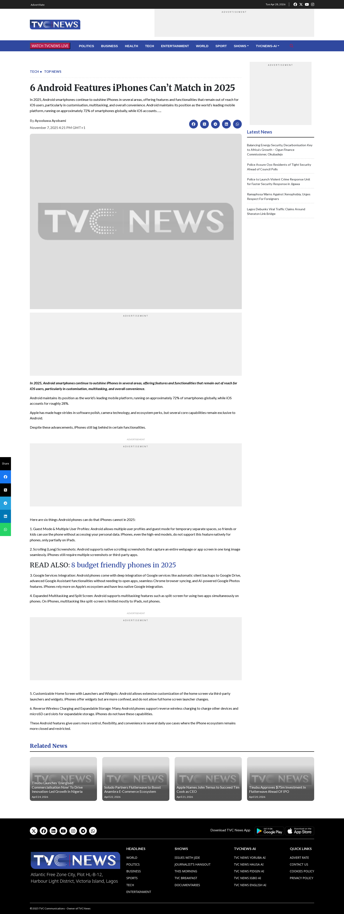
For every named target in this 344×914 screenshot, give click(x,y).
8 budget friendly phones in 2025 (123, 565)
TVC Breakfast (186, 878)
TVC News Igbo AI (247, 878)
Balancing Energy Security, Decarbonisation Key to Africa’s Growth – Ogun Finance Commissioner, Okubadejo (279, 149)
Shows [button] (240, 46)
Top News (52, 71)
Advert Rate (38, 4)
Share (5, 463)
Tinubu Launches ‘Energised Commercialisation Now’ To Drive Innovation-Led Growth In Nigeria (57, 787)
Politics (86, 46)
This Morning (186, 871)
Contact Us (299, 864)
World (202, 46)
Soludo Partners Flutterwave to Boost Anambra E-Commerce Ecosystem (132, 789)
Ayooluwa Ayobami (50, 120)
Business (109, 46)
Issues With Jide (187, 857)
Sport (221, 46)
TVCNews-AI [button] (266, 46)
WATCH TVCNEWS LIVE (50, 45)
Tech (149, 46)
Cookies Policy (302, 871)
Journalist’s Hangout (193, 864)
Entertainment (175, 46)
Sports (132, 878)
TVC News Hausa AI (248, 864)
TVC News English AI (250, 885)
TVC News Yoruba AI (249, 857)
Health (131, 46)
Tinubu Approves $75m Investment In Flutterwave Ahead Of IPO (277, 789)
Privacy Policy (301, 878)
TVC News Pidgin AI (249, 871)
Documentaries (187, 885)
